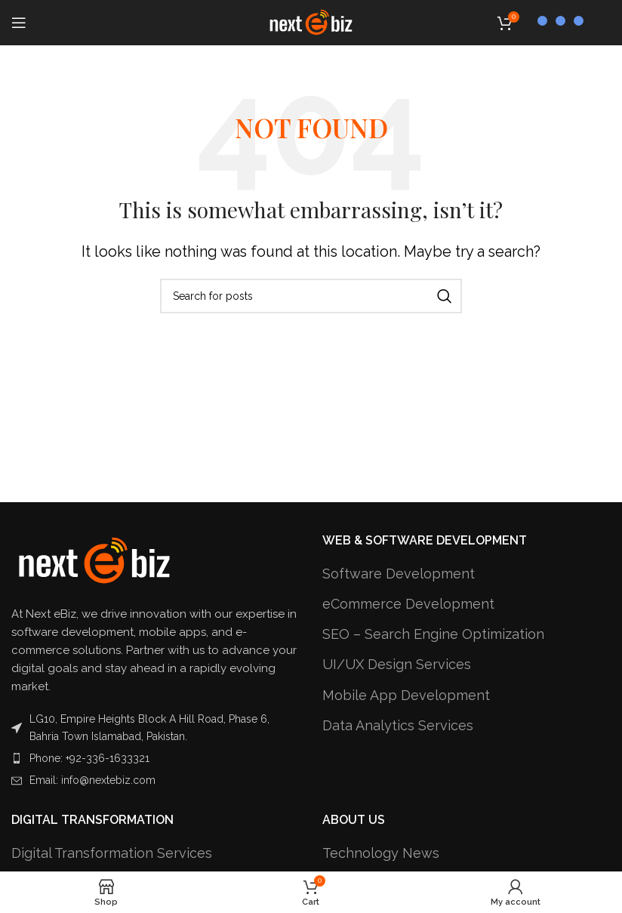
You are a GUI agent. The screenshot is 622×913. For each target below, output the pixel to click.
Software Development (398, 573)
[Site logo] (311, 21)
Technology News (380, 853)
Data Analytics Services (397, 725)
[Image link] (94, 560)
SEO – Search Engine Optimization (433, 634)
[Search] (311, 296)
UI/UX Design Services (396, 664)
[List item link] (155, 758)
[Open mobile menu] (19, 23)
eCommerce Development (408, 604)
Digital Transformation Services (111, 853)
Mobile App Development (406, 695)
